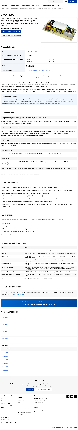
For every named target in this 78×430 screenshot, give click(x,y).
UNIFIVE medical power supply (8, 421)
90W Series (5, 346)
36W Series (5, 329)
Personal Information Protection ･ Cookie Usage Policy (42, 400)
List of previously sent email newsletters (24, 414)
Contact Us (72, 2)
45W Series (5, 332)
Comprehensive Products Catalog (11, 36)
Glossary (36, 409)
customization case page (17, 295)
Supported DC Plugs (5, 404)
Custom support (14, 7)
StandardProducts (5, 402)
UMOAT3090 (6, 350)
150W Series (5, 361)
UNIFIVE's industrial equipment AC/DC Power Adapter (8, 424)
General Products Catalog (44, 391)
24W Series (5, 325)
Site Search (49, 2)
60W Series (5, 339)
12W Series (5, 318)
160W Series (5, 364)
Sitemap (36, 406)
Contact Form (40, 79)
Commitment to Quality (28, 7)
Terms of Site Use (38, 404)
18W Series (5, 322)
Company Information (48, 7)
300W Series (5, 371)
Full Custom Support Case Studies (7, 408)
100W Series (5, 354)
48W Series (5, 336)
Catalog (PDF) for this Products (11, 32)
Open (21, 29)
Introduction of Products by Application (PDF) (40, 71)
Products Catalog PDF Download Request (42, 412)
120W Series (5, 357)
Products (4, 7)
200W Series (5, 368)
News (37, 7)
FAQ (58, 7)
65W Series (5, 343)
